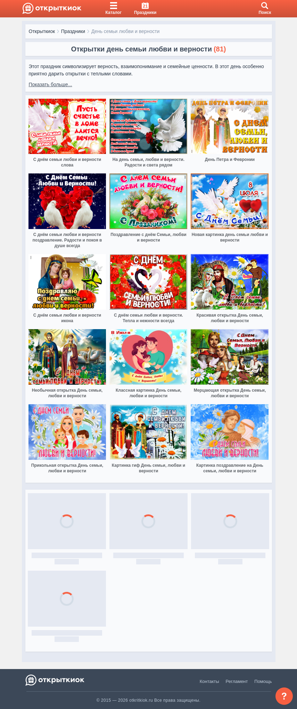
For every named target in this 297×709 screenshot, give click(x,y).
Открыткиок (42, 31)
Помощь (263, 681)
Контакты (209, 681)
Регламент (237, 681)
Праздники (73, 31)
